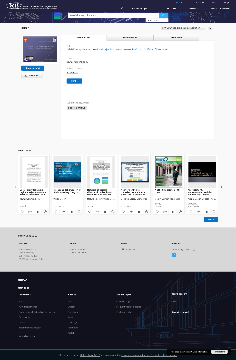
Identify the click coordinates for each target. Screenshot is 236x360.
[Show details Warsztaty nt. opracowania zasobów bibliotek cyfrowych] (213, 212)
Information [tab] (130, 37)
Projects (22, 301)
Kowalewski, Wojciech (77, 61)
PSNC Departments (28, 306)
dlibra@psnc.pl (128, 249)
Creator (71, 306)
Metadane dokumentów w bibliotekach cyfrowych (66, 191)
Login (226, 2)
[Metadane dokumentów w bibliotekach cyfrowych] (67, 172)
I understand (219, 352)
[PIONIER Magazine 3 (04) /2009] (168, 172)
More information (200, 352)
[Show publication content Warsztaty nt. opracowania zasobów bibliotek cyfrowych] (206, 212)
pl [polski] (182, 2)
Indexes (193, 8)
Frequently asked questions (129, 306)
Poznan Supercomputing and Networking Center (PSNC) (149, 355)
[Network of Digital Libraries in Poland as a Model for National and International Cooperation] (101, 172)
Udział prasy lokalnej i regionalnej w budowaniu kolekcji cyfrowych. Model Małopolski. (33, 192)
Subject (71, 317)
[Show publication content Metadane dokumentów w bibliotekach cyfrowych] (71, 212)
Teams (22, 322)
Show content (33, 68)
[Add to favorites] (210, 28)
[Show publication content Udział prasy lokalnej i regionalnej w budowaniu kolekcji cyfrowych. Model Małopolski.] (37, 212)
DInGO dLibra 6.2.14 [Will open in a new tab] (90, 355)
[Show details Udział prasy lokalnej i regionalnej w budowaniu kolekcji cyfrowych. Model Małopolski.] (45, 212)
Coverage (72, 322)
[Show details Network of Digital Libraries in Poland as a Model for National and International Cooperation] (112, 212)
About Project (140, 8)
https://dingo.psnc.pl (183, 249)
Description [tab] (83, 37)
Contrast (200, 2)
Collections (169, 8)
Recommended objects (30, 327)
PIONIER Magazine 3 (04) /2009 (167, 191)
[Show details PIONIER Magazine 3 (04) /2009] (180, 212)
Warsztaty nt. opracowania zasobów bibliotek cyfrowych (200, 192)
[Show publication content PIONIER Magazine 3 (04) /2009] (172, 212)
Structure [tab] (176, 37)
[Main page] (122, 8)
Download (30, 75)
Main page (23, 287)
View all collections (27, 336)
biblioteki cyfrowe (76, 107)
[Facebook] (174, 255)
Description (73, 327)
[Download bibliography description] (30, 212)
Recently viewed (220, 8)
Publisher (72, 333)
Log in (174, 301)
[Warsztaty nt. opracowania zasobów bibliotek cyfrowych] (202, 172)
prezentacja (72, 72)
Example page (123, 301)
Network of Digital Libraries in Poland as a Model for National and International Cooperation (101, 192)
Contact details (123, 312)
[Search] (163, 15)
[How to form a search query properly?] (166, 20)
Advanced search (154, 20)
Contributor (73, 312)
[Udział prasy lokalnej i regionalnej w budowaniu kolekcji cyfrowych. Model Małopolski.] (40, 49)
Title (70, 301)
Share (214, 2)
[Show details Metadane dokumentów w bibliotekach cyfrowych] (79, 212)
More (211, 219)
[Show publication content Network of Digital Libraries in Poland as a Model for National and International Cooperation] (105, 212)
